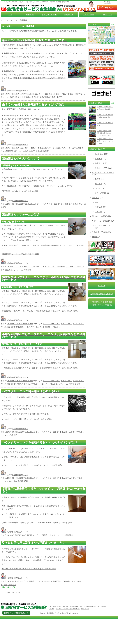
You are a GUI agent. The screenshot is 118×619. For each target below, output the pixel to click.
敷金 (5, 585)
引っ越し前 (69, 581)
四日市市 (98, 184)
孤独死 (75, 204)
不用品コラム (50, 267)
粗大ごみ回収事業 (85, 606)
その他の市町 (100, 193)
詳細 (112, 24)
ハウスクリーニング (51, 204)
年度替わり (99, 163)
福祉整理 (98, 212)
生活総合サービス (20, 91)
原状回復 (20, 327)
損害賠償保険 (74, 384)
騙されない (18, 151)
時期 (26, 481)
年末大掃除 (18, 481)
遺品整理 (64, 204)
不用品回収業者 (42, 151)
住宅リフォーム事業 (98, 606)
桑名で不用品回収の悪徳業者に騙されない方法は (105, 116)
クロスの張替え (22, 384)
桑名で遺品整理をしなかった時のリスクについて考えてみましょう (105, 141)
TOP (10, 15)
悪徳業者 (9, 151)
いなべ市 (98, 188)
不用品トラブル (101, 168)
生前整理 (48, 94)
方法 (2, 151)
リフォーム (18, 270)
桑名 (54, 97)
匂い (81, 204)
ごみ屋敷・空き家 (99, 232)
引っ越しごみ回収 (99, 216)
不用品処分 (55, 327)
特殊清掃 (27, 270)
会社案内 (30, 15)
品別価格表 (68, 15)
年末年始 (98, 159)
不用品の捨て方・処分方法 (71, 94)
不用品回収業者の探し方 (40, 97)
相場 (11, 435)
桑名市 (56, 94)
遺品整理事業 (74, 606)
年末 (11, 481)
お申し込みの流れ (49, 15)
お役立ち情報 (88, 15)
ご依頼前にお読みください (101, 294)
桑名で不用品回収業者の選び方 (105, 124)
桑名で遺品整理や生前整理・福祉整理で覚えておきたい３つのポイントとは (105, 133)
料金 (16, 435)
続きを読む (20, 191)
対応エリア (107, 15)
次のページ (20, 592)
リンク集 (101, 286)
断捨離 (95, 237)
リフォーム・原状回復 (70, 148)
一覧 (112, 103)
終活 (97, 202)
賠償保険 (46, 327)
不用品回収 (52, 384)
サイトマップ (75, 609)
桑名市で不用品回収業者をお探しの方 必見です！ (105, 108)
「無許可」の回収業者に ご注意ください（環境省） (101, 303)
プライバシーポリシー (63, 609)
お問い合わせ (85, 609)
